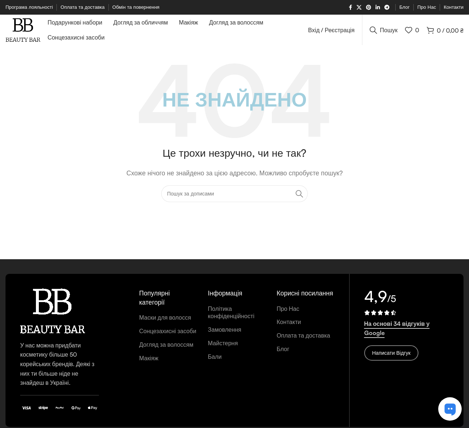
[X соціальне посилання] (359, 7)
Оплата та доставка (303, 338)
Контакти (289, 324)
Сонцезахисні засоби (167, 333)
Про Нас (288, 311)
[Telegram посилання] (387, 7)
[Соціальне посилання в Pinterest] (368, 7)
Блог (283, 351)
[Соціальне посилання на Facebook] (350, 7)
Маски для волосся (165, 320)
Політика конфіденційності (231, 314)
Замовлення (224, 332)
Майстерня (223, 345)
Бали (215, 358)
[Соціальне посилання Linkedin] (377, 7)
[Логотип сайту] (24, 30)
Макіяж (148, 360)
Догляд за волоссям (166, 346)
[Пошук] (383, 31)
